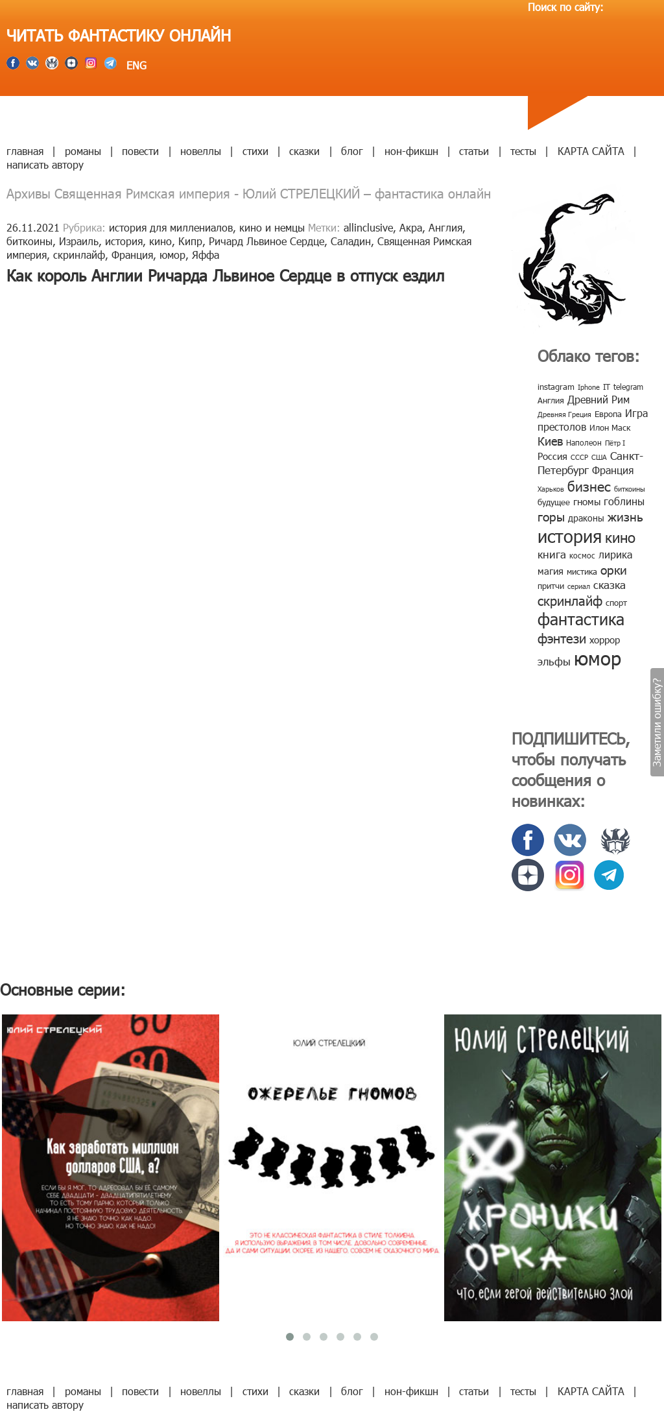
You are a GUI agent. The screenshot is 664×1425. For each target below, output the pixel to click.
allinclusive (368, 227)
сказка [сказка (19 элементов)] (609, 584)
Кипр (190, 241)
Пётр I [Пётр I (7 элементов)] (615, 442)
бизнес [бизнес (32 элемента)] (589, 485)
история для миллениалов (171, 227)
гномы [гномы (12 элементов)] (586, 501)
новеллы (200, 151)
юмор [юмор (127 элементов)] (597, 657)
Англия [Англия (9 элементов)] (551, 400)
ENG (135, 65)
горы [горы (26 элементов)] (551, 516)
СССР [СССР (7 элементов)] (579, 457)
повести (140, 151)
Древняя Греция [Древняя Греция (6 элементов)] (564, 414)
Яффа (205, 254)
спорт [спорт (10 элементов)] (616, 602)
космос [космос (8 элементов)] (582, 555)
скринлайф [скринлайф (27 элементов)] (570, 600)
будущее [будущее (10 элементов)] (554, 502)
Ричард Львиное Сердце (266, 241)
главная (24, 151)
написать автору (45, 164)
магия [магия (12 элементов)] (550, 570)
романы (83, 151)
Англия (445, 227)
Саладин (351, 241)
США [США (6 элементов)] (599, 457)
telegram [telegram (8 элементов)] (628, 386)
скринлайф (79, 254)
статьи (474, 151)
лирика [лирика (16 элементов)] (615, 554)
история (124, 241)
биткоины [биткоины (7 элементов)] (629, 489)
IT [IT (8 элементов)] (606, 386)
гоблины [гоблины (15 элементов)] (624, 501)
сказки (304, 151)
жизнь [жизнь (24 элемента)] (625, 516)
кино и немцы (272, 227)
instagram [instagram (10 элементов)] (556, 386)
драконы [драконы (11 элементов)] (586, 518)
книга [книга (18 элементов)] (552, 554)
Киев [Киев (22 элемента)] (550, 440)
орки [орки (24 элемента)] (613, 569)
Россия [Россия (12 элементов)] (552, 455)
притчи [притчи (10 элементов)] (551, 586)
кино (160, 241)
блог (352, 151)
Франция (132, 254)
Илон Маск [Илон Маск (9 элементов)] (609, 427)
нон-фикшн (411, 151)
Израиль (79, 241)
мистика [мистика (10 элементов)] (582, 571)
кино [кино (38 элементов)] (620, 536)
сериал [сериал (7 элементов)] (578, 586)
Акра (410, 227)
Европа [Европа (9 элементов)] (608, 414)
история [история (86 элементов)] (570, 535)
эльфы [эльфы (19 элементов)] (554, 661)
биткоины (29, 241)
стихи (255, 151)
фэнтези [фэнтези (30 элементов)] (562, 637)
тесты (523, 151)
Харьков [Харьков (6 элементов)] (551, 489)
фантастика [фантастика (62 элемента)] (581, 618)
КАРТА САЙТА (591, 151)
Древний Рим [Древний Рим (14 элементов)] (598, 399)
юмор (172, 254)
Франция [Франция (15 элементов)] (613, 470)
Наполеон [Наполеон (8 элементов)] (584, 442)
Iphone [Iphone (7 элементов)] (589, 387)
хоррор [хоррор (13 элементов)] (604, 639)
